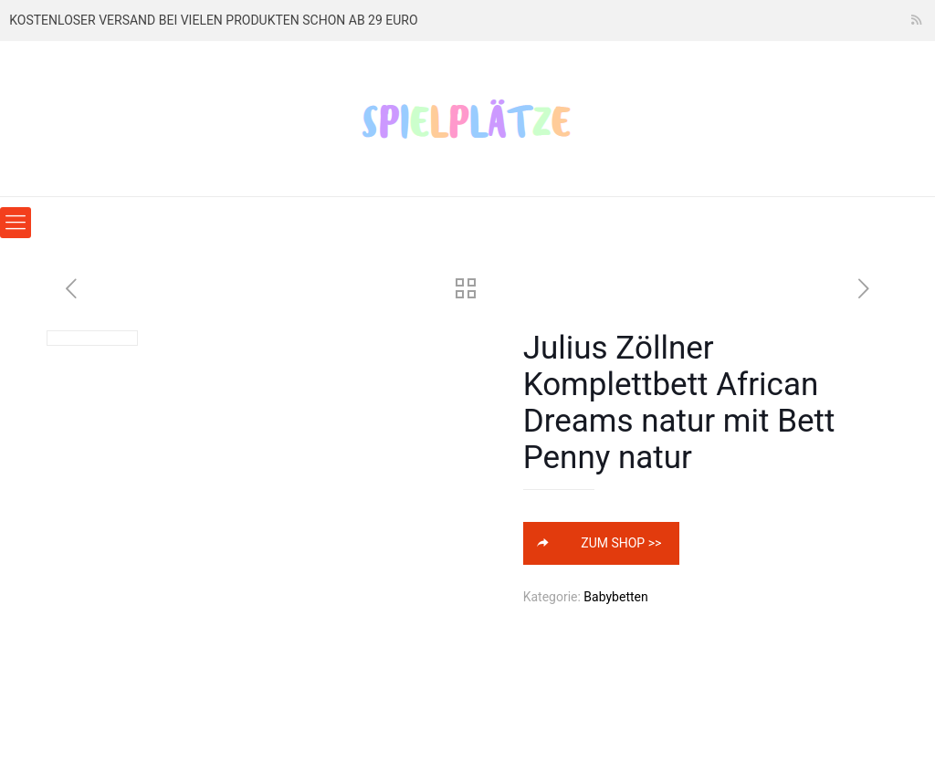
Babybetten (615, 596)
